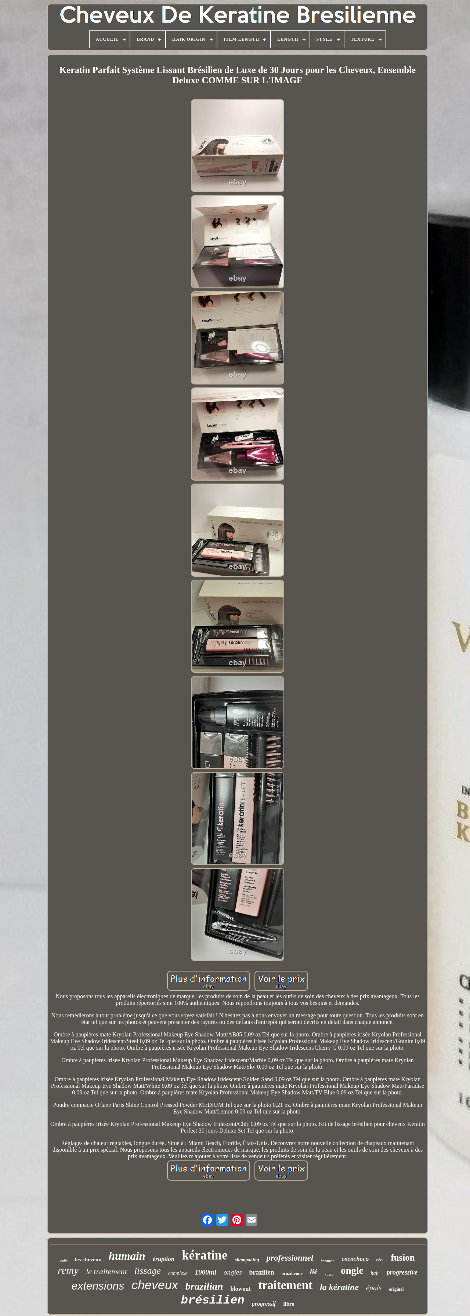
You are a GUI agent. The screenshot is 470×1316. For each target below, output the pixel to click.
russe (329, 1274)
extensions (98, 1286)
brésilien (213, 1300)
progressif (264, 1304)
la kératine (339, 1287)
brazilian (204, 1286)
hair (375, 1273)
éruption (164, 1258)
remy (68, 1270)
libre (288, 1304)
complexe (178, 1273)
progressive (402, 1272)
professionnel (289, 1257)
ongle (352, 1270)
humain (127, 1256)
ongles (233, 1272)
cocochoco (355, 1258)
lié (314, 1271)
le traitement (106, 1271)
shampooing (247, 1259)
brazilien (261, 1272)
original (396, 1289)
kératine (204, 1255)
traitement (285, 1285)
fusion (403, 1257)
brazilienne (292, 1273)
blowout (241, 1289)
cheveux (154, 1285)
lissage (147, 1270)
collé (63, 1261)
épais (374, 1288)
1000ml (205, 1272)
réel (379, 1259)
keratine (327, 1260)
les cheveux (88, 1259)
